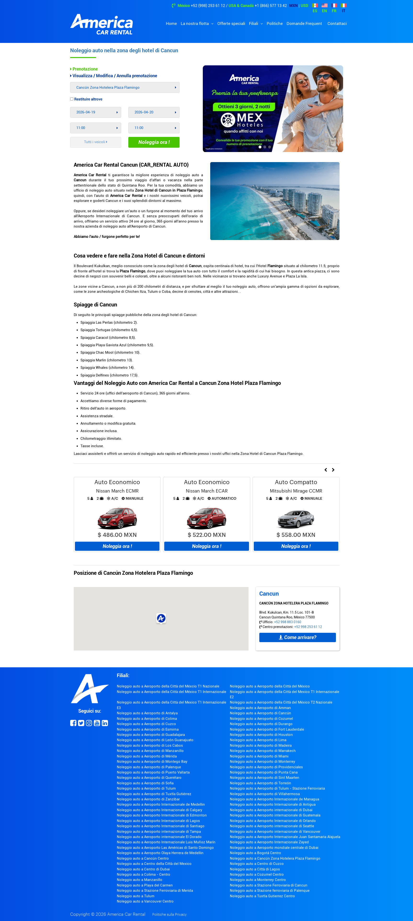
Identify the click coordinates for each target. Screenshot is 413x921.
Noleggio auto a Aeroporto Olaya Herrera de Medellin (160, 853)
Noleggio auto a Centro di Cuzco (257, 864)
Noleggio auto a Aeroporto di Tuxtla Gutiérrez (154, 794)
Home (171, 23)
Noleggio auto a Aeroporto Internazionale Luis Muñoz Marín (166, 842)
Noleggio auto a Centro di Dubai (143, 869)
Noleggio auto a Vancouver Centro (145, 901)
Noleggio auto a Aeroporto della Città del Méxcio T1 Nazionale (168, 686)
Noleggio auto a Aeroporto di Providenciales (266, 767)
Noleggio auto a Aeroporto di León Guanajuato (155, 740)
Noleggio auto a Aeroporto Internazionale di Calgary (159, 810)
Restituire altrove (86, 99)
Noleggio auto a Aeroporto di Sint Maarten (264, 777)
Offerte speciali (231, 23)
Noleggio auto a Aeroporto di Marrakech (263, 751)
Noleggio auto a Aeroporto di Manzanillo (150, 751)
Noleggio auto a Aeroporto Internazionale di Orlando (273, 821)
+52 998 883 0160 (287, 622)
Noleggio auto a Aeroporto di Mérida (147, 756)
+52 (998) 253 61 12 (208, 5)
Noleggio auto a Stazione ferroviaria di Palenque (270, 890)
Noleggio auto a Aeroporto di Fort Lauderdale (267, 729)
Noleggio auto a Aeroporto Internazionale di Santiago (160, 826)
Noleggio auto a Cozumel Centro (257, 874)
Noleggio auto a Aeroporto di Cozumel (261, 718)
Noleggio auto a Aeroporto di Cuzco (146, 724)
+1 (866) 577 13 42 (271, 5)
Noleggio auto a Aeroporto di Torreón (260, 783)
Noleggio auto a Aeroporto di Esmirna (148, 729)
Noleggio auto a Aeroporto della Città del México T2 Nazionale (281, 702)
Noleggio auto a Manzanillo (139, 880)
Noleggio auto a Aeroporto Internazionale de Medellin (161, 804)
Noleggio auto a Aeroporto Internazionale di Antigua (273, 804)
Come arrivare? (297, 637)
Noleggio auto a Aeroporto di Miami (259, 756)
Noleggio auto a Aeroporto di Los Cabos (150, 745)
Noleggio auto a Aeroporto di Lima (258, 740)
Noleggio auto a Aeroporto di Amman (260, 708)
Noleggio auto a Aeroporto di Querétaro (149, 777)
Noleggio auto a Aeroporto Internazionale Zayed (269, 842)
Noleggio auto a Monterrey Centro (258, 880)
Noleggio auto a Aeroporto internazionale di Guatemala (275, 815)
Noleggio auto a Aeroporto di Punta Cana (264, 772)
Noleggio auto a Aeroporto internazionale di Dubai (271, 810)
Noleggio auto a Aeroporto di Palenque (149, 767)
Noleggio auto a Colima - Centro (143, 874)
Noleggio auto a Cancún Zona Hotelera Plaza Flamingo (275, 858)
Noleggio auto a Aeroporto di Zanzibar (148, 799)
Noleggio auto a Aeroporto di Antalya (147, 713)
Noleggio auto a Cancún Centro (143, 858)
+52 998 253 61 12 (308, 627)
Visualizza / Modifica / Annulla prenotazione (113, 75)
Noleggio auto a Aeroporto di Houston (261, 735)
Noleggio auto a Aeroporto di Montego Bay (152, 761)
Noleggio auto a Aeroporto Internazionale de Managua (274, 799)
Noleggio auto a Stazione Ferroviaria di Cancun (268, 885)
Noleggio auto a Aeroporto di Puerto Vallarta (153, 772)
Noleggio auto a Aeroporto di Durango (261, 724)
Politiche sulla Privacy (169, 914)
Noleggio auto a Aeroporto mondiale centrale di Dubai (274, 847)
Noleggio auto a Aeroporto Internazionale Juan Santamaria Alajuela (285, 837)
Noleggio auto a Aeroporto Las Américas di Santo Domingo (165, 847)
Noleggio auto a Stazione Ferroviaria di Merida (155, 890)
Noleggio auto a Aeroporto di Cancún (260, 713)
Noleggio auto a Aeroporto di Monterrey (262, 761)
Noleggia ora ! (154, 142)
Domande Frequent (304, 23)
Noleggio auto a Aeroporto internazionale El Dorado (159, 837)
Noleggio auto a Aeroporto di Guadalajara (151, 735)
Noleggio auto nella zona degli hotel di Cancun (124, 50)
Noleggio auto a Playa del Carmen (145, 885)
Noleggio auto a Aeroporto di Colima (147, 718)
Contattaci (337, 23)
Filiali (254, 23)
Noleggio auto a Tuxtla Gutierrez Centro (262, 896)
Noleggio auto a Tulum (135, 896)
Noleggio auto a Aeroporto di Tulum (146, 788)
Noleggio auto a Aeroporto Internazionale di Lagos (158, 821)
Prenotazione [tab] (84, 68)
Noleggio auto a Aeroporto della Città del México (270, 686)
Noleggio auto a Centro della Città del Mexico (154, 864)
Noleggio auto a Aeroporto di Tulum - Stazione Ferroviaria (277, 788)
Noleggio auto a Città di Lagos (255, 869)
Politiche (275, 23)
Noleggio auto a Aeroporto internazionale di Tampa (159, 831)
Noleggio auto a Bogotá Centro (255, 853)
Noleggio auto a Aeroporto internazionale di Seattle (272, 826)
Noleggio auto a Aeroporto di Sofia (145, 783)
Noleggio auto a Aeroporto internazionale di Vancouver (275, 831)
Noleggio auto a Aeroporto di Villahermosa (265, 794)
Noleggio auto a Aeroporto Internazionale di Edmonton (162, 815)
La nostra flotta (195, 23)
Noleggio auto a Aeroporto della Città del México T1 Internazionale (171, 692)
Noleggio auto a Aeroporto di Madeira (261, 745)
